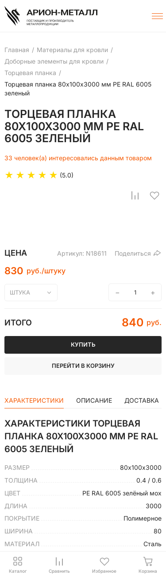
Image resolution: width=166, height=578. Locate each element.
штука (20, 292)
